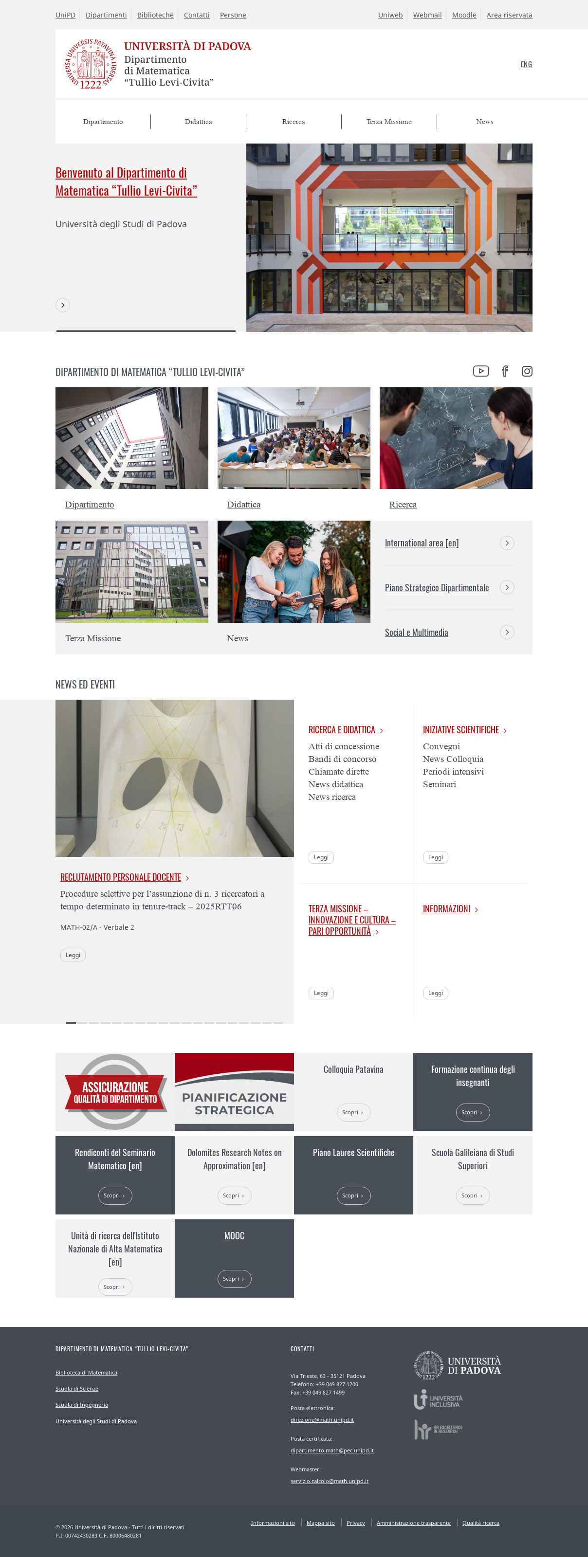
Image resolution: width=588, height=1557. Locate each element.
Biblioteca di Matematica (86, 1372)
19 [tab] (278, 1023)
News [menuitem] (485, 122)
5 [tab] (117, 1023)
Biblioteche (155, 14)
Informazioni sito (273, 1522)
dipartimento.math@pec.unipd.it (332, 1450)
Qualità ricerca (480, 1522)
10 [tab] (175, 1023)
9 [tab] (163, 1023)
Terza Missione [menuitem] (389, 122)
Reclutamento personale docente (120, 876)
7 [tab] (140, 1023)
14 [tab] (221, 1023)
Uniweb (390, 14)
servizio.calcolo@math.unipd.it (329, 1481)
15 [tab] (233, 1023)
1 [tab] (146, 331)
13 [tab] (209, 1023)
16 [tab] (244, 1023)
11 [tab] (186, 1023)
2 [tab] (83, 1023)
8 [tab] (152, 1023)
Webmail (427, 14)
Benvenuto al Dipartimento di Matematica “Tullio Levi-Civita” (126, 181)
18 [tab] (267, 1023)
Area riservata (510, 14)
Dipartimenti (106, 14)
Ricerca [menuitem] (293, 122)
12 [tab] (198, 1023)
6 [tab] (128, 1023)
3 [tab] (94, 1023)
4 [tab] (105, 1023)
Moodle (464, 14)
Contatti (197, 14)
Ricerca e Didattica (342, 729)
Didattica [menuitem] (198, 122)
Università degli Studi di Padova (96, 1421)
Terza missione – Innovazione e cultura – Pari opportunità (352, 919)
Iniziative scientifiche (461, 729)
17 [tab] (255, 1023)
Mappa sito (321, 1522)
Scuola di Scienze (76, 1388)
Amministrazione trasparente (414, 1522)
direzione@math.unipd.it (322, 1419)
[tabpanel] (294, 238)
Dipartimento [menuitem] (103, 122)
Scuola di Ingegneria (81, 1404)
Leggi (73, 955)
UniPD (65, 14)
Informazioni (446, 908)
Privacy (356, 1522)
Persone (233, 14)
